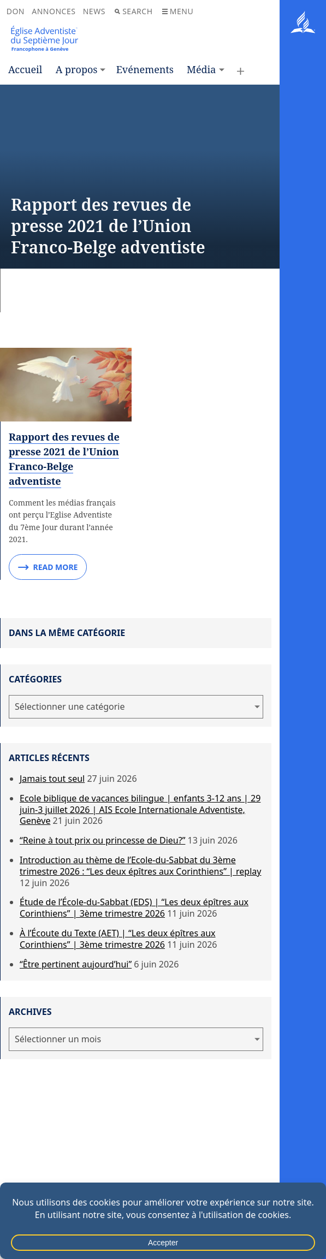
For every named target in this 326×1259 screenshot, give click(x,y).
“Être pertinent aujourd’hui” (76, 964)
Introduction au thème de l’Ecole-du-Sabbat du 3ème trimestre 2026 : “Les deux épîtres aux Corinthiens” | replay (140, 865)
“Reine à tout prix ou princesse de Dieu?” (102, 840)
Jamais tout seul (52, 779)
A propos (77, 69)
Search (133, 11)
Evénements (145, 69)
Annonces (53, 11)
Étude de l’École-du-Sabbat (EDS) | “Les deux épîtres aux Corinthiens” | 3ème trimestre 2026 (134, 907)
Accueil (25, 69)
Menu (177, 11)
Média (201, 69)
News (94, 11)
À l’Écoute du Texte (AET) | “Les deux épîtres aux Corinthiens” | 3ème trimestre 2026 (118, 939)
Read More (48, 567)
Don (16, 11)
